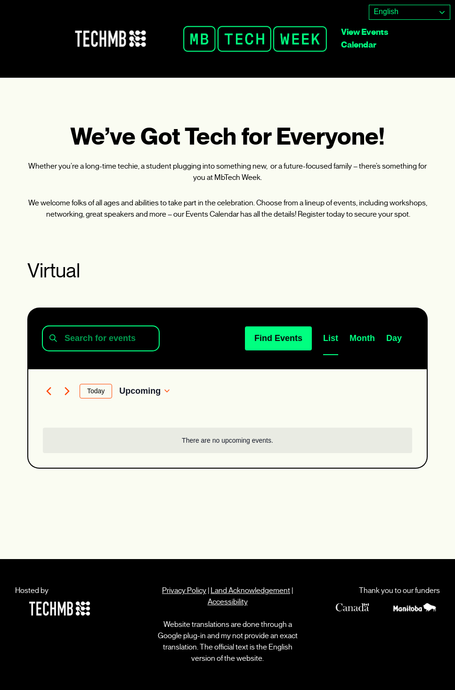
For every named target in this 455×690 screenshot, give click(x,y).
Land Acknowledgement (250, 590)
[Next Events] (67, 391)
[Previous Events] (48, 391)
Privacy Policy (184, 590)
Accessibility (228, 601)
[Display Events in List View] (330, 338)
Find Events (278, 338)
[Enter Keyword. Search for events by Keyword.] (101, 338)
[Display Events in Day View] (394, 338)
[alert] (227, 441)
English (385, 12)
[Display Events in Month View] (362, 338)
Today (96, 391)
